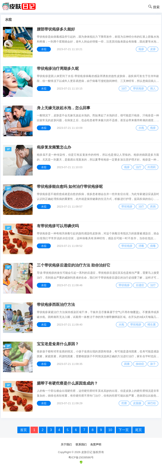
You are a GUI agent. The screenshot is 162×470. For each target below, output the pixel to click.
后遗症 (140, 285)
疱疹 (141, 49)
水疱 (141, 127)
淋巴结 (151, 403)
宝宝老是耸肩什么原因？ (58, 344)
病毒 (153, 245)
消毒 (141, 245)
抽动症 (140, 364)
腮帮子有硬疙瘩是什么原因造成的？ (67, 383)
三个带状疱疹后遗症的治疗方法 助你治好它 (73, 265)
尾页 (138, 430)
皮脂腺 (137, 403)
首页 (23, 430)
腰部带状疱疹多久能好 (56, 29)
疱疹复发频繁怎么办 (54, 147)
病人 (153, 88)
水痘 (44, 49)
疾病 (153, 206)
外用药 (151, 167)
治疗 (124, 88)
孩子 (153, 364)
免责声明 (95, 444)
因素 (127, 364)
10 (110, 430)
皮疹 (153, 49)
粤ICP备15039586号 (81, 457)
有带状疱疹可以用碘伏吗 (58, 226)
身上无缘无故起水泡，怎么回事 (63, 108)
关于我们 (66, 444)
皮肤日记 (86, 452)
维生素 (151, 324)
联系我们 (81, 444)
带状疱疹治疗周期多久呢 (58, 68)
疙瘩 (124, 403)
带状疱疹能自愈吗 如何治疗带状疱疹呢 (70, 186)
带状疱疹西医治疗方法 (56, 304)
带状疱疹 (138, 88)
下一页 (124, 430)
